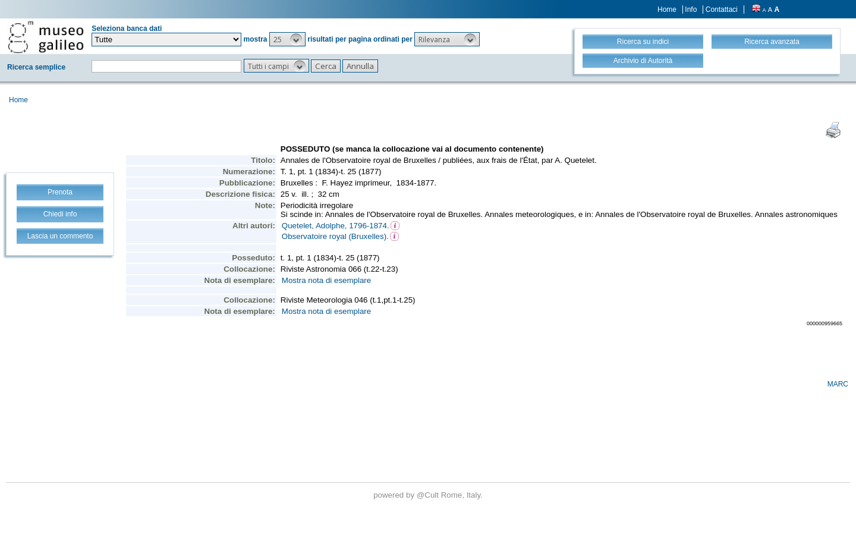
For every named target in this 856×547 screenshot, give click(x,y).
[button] (287, 39)
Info (691, 9)
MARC (837, 384)
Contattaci (722, 9)
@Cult (429, 495)
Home (666, 9)
